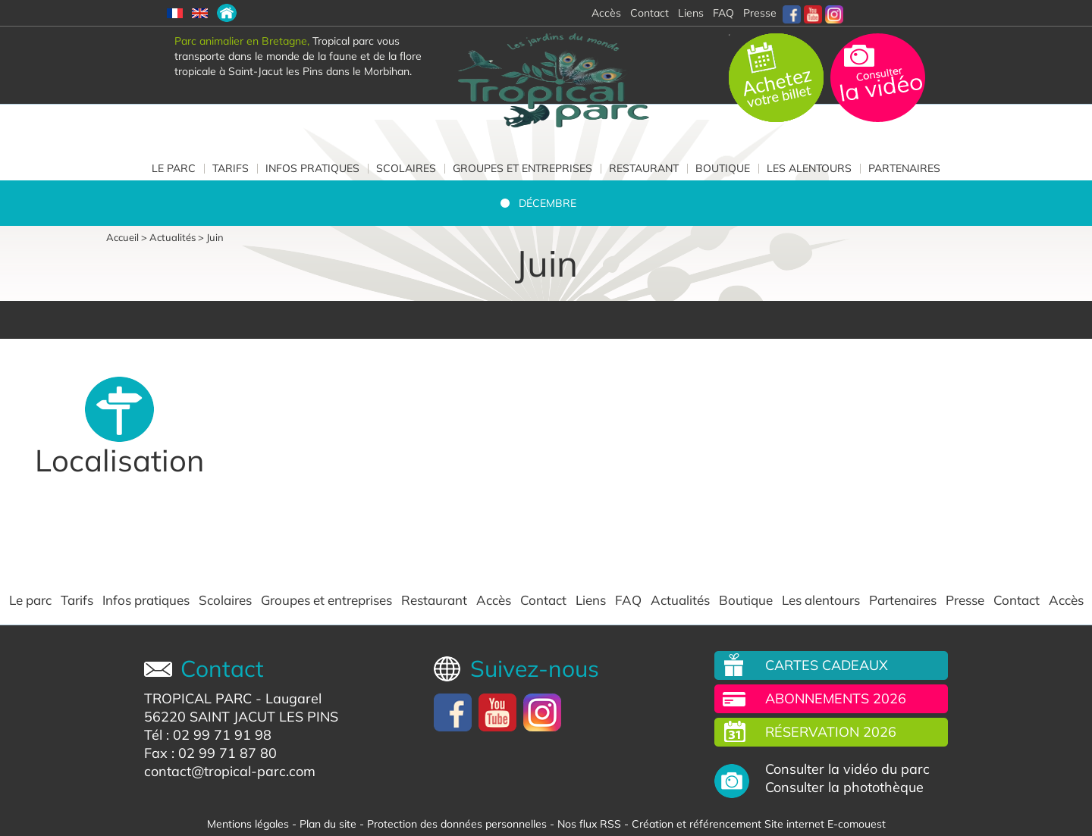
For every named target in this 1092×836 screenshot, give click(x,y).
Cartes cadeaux (826, 665)
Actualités (172, 237)
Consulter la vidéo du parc (847, 769)
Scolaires (406, 168)
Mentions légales (248, 824)
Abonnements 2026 (835, 698)
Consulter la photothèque (844, 787)
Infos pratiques (312, 168)
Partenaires (904, 168)
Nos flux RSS (589, 824)
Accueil (122, 237)
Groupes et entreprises (522, 168)
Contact (543, 600)
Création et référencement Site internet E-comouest (759, 824)
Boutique (722, 168)
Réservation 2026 (830, 732)
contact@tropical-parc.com (229, 771)
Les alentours (809, 168)
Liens (691, 13)
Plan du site (328, 824)
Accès (493, 600)
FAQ (723, 13)
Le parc (174, 168)
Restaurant (644, 168)
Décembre (547, 203)
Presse (760, 13)
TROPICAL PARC (198, 698)
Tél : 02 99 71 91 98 (207, 735)
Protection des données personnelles (457, 824)
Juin (215, 237)
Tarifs (230, 168)
